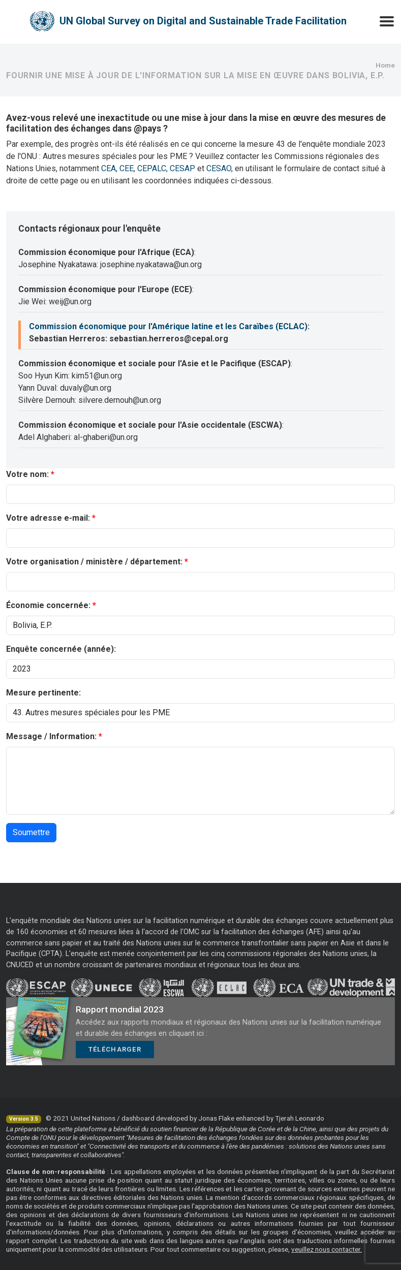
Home (385, 65)
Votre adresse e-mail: (48, 518)
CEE (126, 168)
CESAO (218, 168)
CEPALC (151, 168)
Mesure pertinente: (43, 692)
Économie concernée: (48, 605)
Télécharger (114, 1049)
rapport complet (31, 1240)
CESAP (182, 168)
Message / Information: (51, 736)
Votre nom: (27, 474)
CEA (108, 168)
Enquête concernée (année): (61, 649)
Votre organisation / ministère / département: (94, 561)
